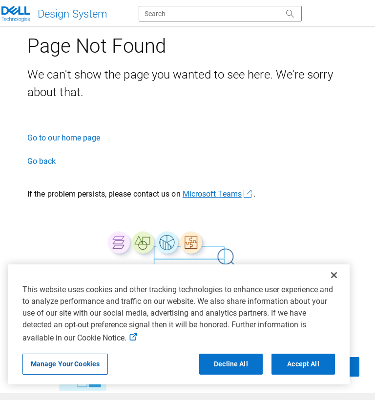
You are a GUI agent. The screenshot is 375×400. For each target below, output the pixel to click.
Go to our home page (64, 137)
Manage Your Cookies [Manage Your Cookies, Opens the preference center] (65, 364)
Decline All (231, 364)
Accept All (303, 364)
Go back (41, 161)
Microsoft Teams (218, 194)
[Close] (334, 275)
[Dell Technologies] (53, 14)
